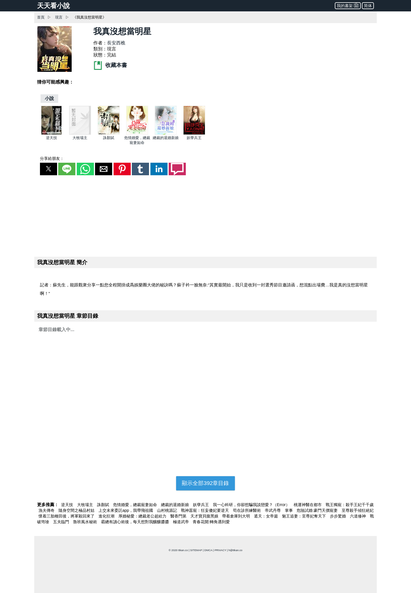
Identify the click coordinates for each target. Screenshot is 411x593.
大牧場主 (79, 138)
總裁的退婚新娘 (166, 138)
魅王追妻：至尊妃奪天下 (304, 516)
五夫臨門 (61, 521)
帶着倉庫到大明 (236, 516)
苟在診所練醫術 (247, 510)
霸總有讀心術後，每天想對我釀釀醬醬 (135, 521)
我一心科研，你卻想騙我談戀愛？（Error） (252, 504)
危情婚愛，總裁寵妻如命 (135, 504)
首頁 (41, 17)
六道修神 (358, 516)
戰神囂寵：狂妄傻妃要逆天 (205, 510)
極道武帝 (181, 521)
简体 (368, 5)
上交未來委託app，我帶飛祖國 (126, 510)
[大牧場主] (80, 133)
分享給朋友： (52, 158)
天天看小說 (53, 5)
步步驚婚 (338, 516)
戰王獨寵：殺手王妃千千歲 (350, 504)
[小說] (49, 98)
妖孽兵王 (194, 138)
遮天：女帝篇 (266, 516)
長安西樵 (116, 42)
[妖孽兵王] (194, 133)
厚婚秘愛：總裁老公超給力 (143, 516)
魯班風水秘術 (85, 521)
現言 (59, 17)
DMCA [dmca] (208, 550)
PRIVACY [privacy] (220, 550)
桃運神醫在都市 (308, 504)
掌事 (289, 510)
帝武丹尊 (273, 510)
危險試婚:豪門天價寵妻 (318, 510)
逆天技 (51, 138)
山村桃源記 (167, 510)
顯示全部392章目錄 (205, 483)
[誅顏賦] (109, 133)
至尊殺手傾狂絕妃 (358, 510)
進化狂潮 (107, 516)
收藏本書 (110, 65)
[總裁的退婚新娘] (166, 133)
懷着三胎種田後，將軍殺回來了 (67, 516)
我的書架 (348, 5)
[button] (48, 169)
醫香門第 (179, 516)
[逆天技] (52, 133)
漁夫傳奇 (47, 510)
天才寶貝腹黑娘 (204, 516)
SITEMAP (196, 550)
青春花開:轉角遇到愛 (211, 521)
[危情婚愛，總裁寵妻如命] (137, 133)
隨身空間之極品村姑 (77, 510)
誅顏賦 (108, 138)
